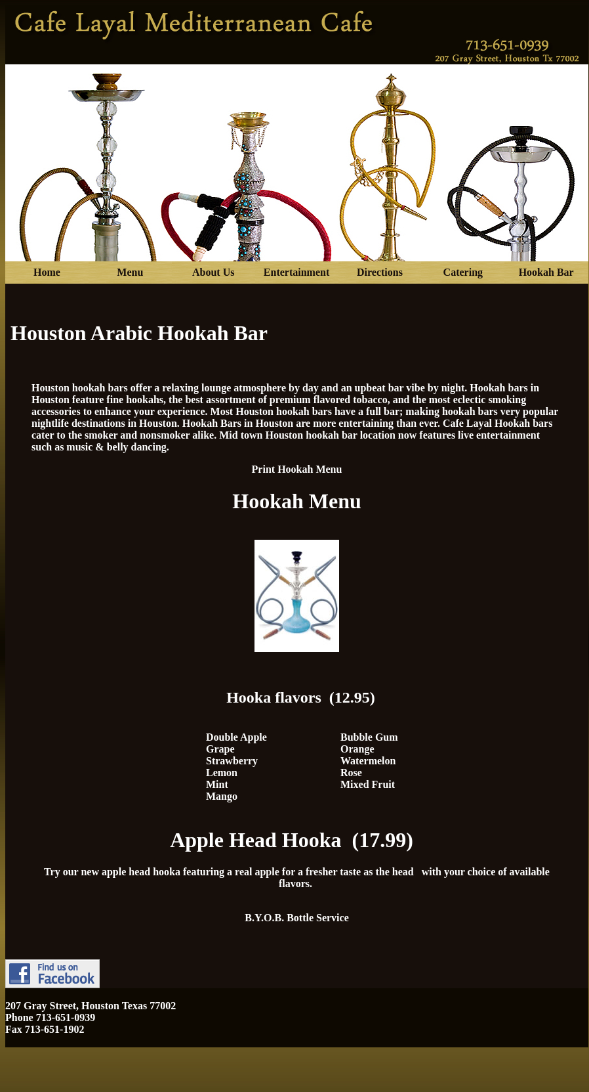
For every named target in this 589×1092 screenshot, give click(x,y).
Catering (463, 272)
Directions (380, 272)
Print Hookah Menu (297, 469)
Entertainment (296, 272)
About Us (213, 272)
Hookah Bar (546, 272)
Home (46, 272)
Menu (130, 272)
